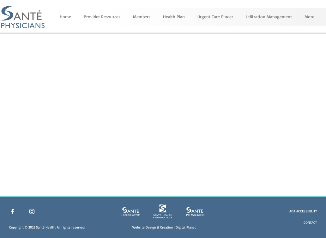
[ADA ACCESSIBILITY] (299, 211)
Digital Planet (186, 227)
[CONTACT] (299, 222)
